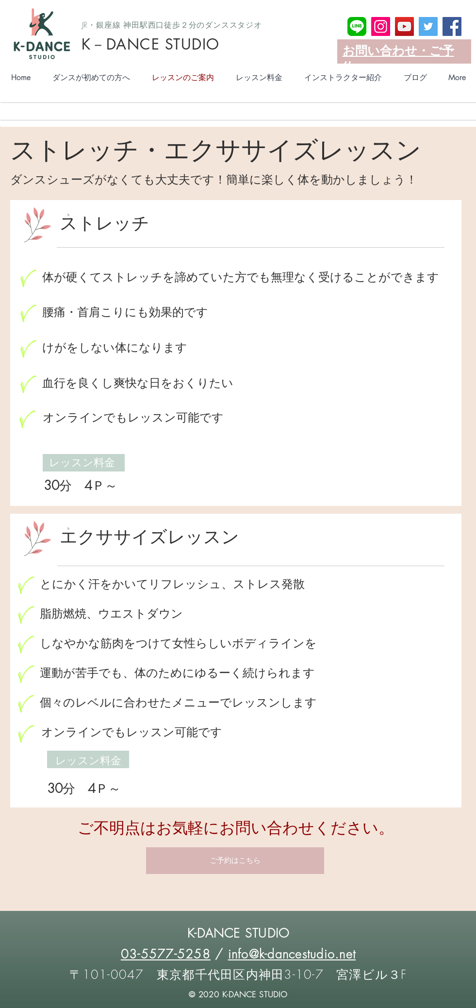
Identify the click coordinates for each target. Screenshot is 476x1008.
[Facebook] (452, 26)
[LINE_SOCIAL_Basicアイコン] (356, 26)
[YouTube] (404, 26)
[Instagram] (380, 26)
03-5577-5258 (166, 954)
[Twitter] (428, 26)
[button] (235, 860)
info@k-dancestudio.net (292, 954)
